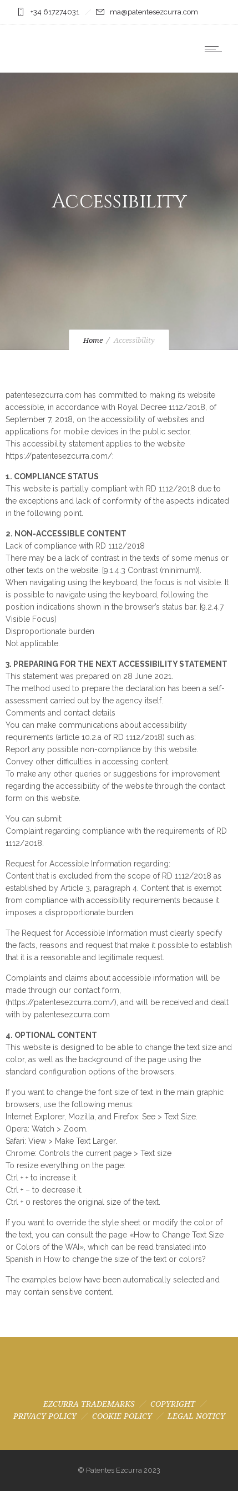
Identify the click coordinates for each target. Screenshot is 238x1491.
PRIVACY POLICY (45, 1416)
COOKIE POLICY (122, 1416)
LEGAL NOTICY (196, 1416)
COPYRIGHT (172, 1403)
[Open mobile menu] (216, 49)
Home (93, 340)
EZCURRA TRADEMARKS (89, 1403)
